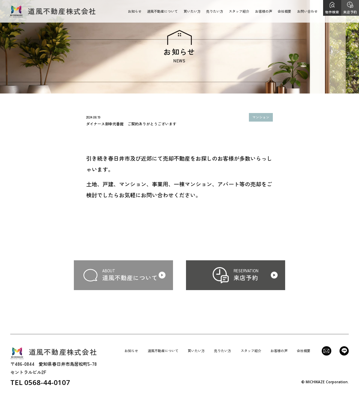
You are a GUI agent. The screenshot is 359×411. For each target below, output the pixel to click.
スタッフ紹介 (239, 11)
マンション (260, 117)
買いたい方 (192, 11)
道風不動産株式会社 (52, 11)
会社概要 (284, 11)
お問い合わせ (307, 11)
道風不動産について (162, 11)
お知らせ (135, 11)
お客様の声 (263, 11)
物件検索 (332, 11)
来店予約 (350, 11)
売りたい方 (214, 11)
